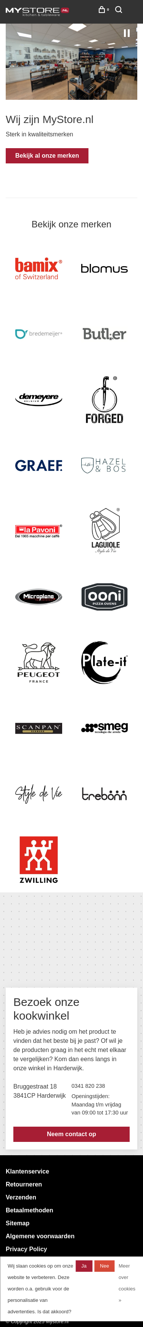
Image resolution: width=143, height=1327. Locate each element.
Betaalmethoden (29, 1210)
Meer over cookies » (127, 1283)
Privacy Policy (26, 1249)
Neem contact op (71, 1134)
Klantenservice (27, 1171)
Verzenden (21, 1197)
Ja (84, 1266)
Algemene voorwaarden (40, 1236)
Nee (104, 1266)
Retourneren (24, 1184)
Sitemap (17, 1223)
